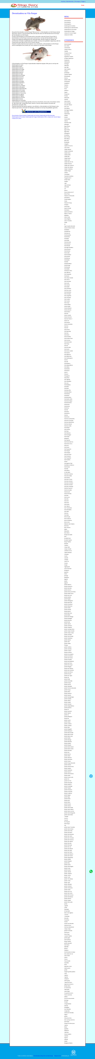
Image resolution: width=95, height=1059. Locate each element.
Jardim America (67, 590)
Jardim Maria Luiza (68, 736)
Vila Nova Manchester (69, 422)
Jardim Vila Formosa (68, 895)
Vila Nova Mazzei (68, 424)
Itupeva (66, 1037)
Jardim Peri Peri (67, 780)
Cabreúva (66, 1032)
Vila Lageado (67, 379)
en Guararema (67, 987)
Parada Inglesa (67, 199)
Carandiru (66, 554)
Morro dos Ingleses (68, 912)
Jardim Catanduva (68, 638)
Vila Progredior (67, 458)
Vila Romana (67, 466)
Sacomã (66, 820)
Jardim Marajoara (68, 730)
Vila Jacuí (66, 374)
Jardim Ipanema (67, 707)
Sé (64, 224)
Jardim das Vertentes (69, 670)
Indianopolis (67, 62)
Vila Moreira (67, 406)
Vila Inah (66, 361)
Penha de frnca (67, 925)
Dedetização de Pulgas (31, 117)
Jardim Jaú (66, 718)
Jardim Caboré (67, 623)
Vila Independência (68, 365)
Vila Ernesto (67, 329)
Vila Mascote (67, 233)
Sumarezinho (67, 119)
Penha (65, 201)
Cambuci (66, 545)
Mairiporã (66, 1030)
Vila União (66, 511)
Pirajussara (66, 94)
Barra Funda (67, 136)
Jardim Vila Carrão (68, 893)
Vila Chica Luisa (67, 290)
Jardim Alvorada (67, 588)
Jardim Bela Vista (68, 613)
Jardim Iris (66, 709)
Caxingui (66, 559)
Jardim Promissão (68, 791)
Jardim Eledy (67, 679)
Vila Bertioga (67, 265)
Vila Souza (66, 502)
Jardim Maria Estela (68, 734)
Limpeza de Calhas (16, 118)
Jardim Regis (67, 797)
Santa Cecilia (67, 217)
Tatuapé (66, 816)
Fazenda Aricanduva (68, 176)
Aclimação (66, 124)
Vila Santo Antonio (68, 481)
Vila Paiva (66, 431)
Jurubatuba (66, 72)
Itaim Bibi (66, 67)
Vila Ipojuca (66, 370)
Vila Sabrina (66, 470)
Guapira (66, 181)
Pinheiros (66, 90)
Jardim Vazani (67, 889)
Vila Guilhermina (67, 356)
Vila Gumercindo (68, 342)
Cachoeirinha (67, 47)
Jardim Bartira (67, 611)
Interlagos (66, 63)
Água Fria (66, 128)
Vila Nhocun (67, 413)
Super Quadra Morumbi (69, 226)
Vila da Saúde (67, 306)
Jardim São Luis (67, 846)
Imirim (65, 573)
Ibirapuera (66, 570)
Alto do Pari (67, 522)
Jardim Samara (67, 805)
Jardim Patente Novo (69, 766)
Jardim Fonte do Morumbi (70, 688)
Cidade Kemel (67, 158)
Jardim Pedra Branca (69, 773)
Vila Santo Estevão (68, 484)
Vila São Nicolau (67, 493)
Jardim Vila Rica (67, 898)
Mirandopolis (67, 76)
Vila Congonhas (67, 295)
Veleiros (66, 120)
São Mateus (67, 108)
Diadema (66, 950)
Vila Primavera (67, 456)
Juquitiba (66, 1028)
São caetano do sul (68, 953)
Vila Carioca (66, 279)
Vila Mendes (67, 368)
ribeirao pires (67, 968)
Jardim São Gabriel (68, 841)
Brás (65, 536)
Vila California (67, 272)
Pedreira (66, 85)
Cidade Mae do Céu (68, 161)
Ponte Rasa (66, 206)
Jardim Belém (67, 615)
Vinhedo (66, 1039)
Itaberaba (66, 65)
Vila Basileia (66, 260)
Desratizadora (15, 115)
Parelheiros (66, 83)
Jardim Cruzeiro (67, 650)
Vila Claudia (66, 286)
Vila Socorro (67, 497)
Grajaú (65, 565)
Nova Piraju (66, 934)
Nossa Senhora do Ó (69, 192)
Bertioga (66, 1000)
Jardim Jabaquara (68, 716)
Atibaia (65, 996)
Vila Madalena (67, 384)
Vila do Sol (66, 320)
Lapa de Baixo (67, 185)
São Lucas (66, 106)
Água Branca (67, 126)
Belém (65, 529)
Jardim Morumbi (68, 750)
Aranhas (63, 1)
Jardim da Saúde (68, 659)
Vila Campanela (67, 274)
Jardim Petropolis (68, 782)
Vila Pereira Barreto (68, 442)
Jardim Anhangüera (68, 600)
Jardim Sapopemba (68, 857)
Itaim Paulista (67, 69)
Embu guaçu (67, 980)
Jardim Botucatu (68, 620)
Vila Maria (66, 388)
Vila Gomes (66, 349)
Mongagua (66, 1007)
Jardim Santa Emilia (68, 807)
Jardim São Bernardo (69, 834)
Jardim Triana (67, 880)
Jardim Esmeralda (68, 681)
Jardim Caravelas (68, 634)
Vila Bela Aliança (67, 263)
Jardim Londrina (67, 723)
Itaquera (66, 70)
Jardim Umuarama (68, 887)
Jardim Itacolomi (68, 711)
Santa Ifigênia (67, 219)
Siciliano (66, 115)
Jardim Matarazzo (68, 606)
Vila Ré (65, 461)
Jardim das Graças (68, 664)
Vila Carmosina (67, 281)
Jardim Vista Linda (68, 902)
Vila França (66, 343)
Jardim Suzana (67, 870)
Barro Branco (67, 527)
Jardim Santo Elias (68, 830)
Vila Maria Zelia (67, 122)
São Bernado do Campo (69, 952)
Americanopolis (67, 44)
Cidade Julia (66, 156)
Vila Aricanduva (67, 254)
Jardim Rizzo (67, 800)
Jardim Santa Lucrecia (69, 811)
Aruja (65, 964)
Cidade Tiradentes (68, 169)
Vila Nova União (67, 425)
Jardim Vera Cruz (68, 891)
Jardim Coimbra (67, 647)
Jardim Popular (67, 788)
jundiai (65, 969)
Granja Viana (67, 179)
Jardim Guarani (67, 695)
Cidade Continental (68, 151)
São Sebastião (67, 1009)
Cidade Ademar (67, 149)
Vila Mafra (66, 386)
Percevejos (77, 1)
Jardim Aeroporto (68, 586)
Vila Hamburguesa (68, 358)
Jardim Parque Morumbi (69, 763)
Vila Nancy (66, 411)
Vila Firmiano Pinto (68, 338)
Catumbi (66, 557)
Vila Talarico (67, 506)
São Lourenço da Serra (69, 1019)
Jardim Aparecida (68, 602)
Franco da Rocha (68, 994)
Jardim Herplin (67, 702)
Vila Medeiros (67, 363)
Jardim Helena (67, 700)
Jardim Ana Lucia (68, 595)
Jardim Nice (66, 752)
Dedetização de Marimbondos (47, 115)
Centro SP (66, 561)
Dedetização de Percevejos (18, 117)
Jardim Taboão (67, 871)
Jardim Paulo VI (67, 772)
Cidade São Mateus (68, 167)
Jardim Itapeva (67, 713)
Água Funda (67, 129)
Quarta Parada (67, 208)
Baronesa (66, 525)
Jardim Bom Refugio (68, 616)
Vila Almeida (67, 236)
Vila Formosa (67, 340)
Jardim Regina (67, 795)
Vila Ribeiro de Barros (69, 465)
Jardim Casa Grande (68, 636)
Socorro (66, 818)
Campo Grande (67, 549)
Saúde (65, 222)
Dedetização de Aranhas (33, 115)
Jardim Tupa (67, 882)
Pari (65, 825)
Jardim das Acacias (68, 657)
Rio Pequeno (67, 821)
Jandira (65, 1016)
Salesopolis (66, 989)
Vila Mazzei (66, 276)
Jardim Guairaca (67, 693)
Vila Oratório (67, 429)
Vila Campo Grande (68, 277)
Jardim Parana (67, 761)
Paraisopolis (67, 81)
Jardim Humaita (67, 704)
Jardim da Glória (68, 652)
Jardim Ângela (67, 598)
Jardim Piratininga (68, 786)
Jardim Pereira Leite (68, 777)
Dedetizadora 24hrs (42, 117)
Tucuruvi (66, 914)
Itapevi (65, 1014)
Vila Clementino (67, 292)
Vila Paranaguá (67, 434)
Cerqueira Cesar (68, 53)
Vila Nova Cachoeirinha (69, 418)
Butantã (66, 543)
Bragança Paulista (68, 1043)
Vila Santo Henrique (68, 486)
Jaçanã (65, 581)
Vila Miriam (66, 395)
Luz (65, 188)
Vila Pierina (66, 447)
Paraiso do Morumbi (69, 923)
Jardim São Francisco (69, 839)
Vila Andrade (67, 245)
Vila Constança (67, 297)
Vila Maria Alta (67, 390)
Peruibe (66, 1002)
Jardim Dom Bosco (68, 672)
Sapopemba (67, 113)
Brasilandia (66, 142)
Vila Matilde (66, 269)
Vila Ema (66, 326)
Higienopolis (67, 566)
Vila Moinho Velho (68, 399)
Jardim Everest (67, 684)
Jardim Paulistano (68, 770)
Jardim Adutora (67, 584)
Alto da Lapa (67, 516)
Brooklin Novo (67, 538)
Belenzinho (66, 531)
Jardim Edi (66, 677)
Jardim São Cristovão (69, 838)
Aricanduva (66, 135)
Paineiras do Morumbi (69, 195)
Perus (65, 88)
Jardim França (67, 689)
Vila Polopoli (67, 450)
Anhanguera (67, 133)
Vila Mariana (67, 393)
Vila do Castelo (67, 315)
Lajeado (66, 905)
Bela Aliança (67, 138)
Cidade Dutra (67, 153)
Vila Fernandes (67, 336)
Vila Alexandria (67, 235)
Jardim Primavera (68, 789)
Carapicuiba (67, 1011)
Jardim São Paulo (68, 850)
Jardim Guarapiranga (69, 697)
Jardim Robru (67, 802)
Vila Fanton (66, 335)
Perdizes (66, 87)
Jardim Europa (67, 682)
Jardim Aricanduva (68, 604)
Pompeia (66, 204)
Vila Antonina (67, 251)
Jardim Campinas (68, 627)
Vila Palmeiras (67, 433)
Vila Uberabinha (67, 509)
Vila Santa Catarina (68, 474)
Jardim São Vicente (68, 855)
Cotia (65, 973)
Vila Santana (67, 477)
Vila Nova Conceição (68, 420)
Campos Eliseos (67, 49)
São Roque (66, 1021)
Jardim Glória (67, 691)
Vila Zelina (66, 515)
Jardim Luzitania (67, 725)
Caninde (66, 51)
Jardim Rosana (67, 804)
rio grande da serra (68, 993)
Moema (66, 78)
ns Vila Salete (67, 472)
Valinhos (66, 975)
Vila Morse (66, 408)
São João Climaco (68, 104)
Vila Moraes (67, 404)
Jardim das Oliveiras (68, 668)
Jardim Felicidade (68, 686)
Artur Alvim (66, 45)
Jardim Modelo (67, 743)
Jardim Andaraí (67, 597)
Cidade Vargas (67, 170)
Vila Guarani (67, 352)
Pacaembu (66, 920)
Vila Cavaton (67, 285)
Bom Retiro (66, 532)
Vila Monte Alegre (68, 401)
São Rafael (66, 112)
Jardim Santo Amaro (68, 829)
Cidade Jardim (67, 154)
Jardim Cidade (67, 643)
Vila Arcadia (66, 252)
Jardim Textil (67, 877)
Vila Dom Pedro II (68, 318)
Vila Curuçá (66, 302)
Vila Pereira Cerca (68, 443)
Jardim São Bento (68, 832)
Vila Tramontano (68, 507)
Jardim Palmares (68, 757)
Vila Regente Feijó (68, 463)
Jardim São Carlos (68, 836)
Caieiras (66, 1025)
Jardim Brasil (67, 622)
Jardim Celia (67, 641)
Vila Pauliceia (67, 440)
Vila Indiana (66, 367)
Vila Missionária (67, 397)
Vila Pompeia (67, 452)
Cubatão (66, 1035)
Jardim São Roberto (68, 854)
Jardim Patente (67, 764)
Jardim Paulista (67, 768)
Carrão (65, 556)
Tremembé (66, 916)
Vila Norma (66, 417)
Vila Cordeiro (67, 299)
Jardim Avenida (67, 609)
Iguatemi (66, 572)
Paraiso (66, 921)
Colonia (66, 172)
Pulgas (83, 1)
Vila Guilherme (67, 354)
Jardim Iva (66, 714)
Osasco (66, 959)
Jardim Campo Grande (69, 631)
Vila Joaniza (66, 377)
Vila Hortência (67, 939)
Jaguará (66, 579)
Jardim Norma (67, 754)
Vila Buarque (67, 267)
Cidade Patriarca (68, 163)
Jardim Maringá (67, 739)
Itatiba (65, 1041)
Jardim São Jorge (68, 845)
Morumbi (66, 918)
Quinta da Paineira (68, 211)
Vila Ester (66, 333)
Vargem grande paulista (69, 971)
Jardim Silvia (67, 863)
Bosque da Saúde (68, 534)
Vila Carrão (66, 283)
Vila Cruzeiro (67, 301)
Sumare (66, 117)
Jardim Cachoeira (68, 625)
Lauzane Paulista (68, 74)
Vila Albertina (67, 231)
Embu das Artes (68, 1018)
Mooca (65, 190)
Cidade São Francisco (69, 165)
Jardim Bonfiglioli (68, 618)
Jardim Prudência (68, 793)
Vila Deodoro (67, 311)
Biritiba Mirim (67, 986)
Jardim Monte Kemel (68, 747)
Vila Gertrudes (67, 347)
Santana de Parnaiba (69, 1012)
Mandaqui (66, 909)
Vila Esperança (67, 331)
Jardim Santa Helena (68, 809)
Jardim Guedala (67, 698)
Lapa (65, 183)
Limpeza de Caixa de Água (53, 117)
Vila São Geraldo (68, 490)
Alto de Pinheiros (68, 520)
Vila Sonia (66, 500)
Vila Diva (66, 313)
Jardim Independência (69, 706)
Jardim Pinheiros (68, 784)
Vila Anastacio (67, 244)
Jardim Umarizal (67, 886)
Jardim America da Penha (70, 591)
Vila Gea (66, 345)
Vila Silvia (66, 495)
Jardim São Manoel (68, 848)
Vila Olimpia (66, 427)
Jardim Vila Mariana (68, 896)
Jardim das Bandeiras (69, 661)
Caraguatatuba (67, 1003)
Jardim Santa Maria (68, 814)
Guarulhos (66, 962)
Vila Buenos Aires (68, 270)
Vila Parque (66, 436)
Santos (65, 957)
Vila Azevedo (67, 256)
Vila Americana (67, 242)
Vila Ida (66, 359)
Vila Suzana (66, 504)
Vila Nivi (66, 415)
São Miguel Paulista (68, 110)
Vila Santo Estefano (68, 483)
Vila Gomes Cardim (68, 351)
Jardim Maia (67, 727)
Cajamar (66, 977)
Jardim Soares (67, 864)
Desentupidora (23, 115)
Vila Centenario (67, 288)
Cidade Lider (67, 160)
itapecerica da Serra (68, 984)
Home (82, 5)
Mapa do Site (57, 1056)
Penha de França (68, 202)
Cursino (66, 563)
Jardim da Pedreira (68, 656)
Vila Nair (66, 409)
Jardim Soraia (67, 868)
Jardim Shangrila (68, 861)
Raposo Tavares (68, 213)
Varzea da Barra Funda (69, 227)
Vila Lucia (66, 383)
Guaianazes (66, 60)
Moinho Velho (67, 79)
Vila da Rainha (67, 304)
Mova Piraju (67, 194)
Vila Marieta (67, 197)
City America (67, 54)
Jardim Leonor (67, 720)
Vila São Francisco (68, 488)
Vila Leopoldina (67, 381)
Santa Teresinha (68, 220)
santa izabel (67, 991)
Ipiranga (66, 575)
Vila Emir (66, 327)
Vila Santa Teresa (68, 479)
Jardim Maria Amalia (68, 732)
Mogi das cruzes (68, 966)
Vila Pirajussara (67, 449)
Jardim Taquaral (68, 873)
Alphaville (66, 946)
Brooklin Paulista (68, 540)
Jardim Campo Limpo (69, 632)
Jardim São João (67, 843)
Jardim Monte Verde (68, 748)
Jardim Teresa (67, 875)
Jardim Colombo (68, 648)
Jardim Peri (66, 779)
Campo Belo (67, 547)
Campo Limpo (67, 928)
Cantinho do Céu (68, 550)
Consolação (66, 174)
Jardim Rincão (67, 798)
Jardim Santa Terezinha (69, 827)
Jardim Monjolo (67, 745)
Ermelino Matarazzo (68, 58)
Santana (66, 99)
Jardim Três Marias (68, 879)
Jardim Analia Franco (68, 593)
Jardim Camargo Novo (69, 629)
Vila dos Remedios (68, 324)
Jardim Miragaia (67, 666)
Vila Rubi (66, 468)
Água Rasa (66, 131)
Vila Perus (66, 445)
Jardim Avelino (67, 607)
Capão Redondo (68, 552)
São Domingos (67, 103)
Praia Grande (67, 961)
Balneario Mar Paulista (69, 524)
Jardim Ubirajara (68, 884)
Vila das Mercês (67, 310)
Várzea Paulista (67, 1034)
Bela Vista (66, 140)
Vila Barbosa (67, 258)
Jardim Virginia (67, 900)
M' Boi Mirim (67, 911)
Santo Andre (67, 955)
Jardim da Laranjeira (68, 654)
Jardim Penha (67, 775)
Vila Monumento (68, 402)
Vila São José (67, 491)
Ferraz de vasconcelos (69, 998)
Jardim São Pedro (68, 852)
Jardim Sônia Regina (68, 866)
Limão (65, 907)
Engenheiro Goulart (68, 56)
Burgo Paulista (67, 541)
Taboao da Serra (68, 982)
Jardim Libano (67, 722)
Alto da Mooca (67, 518)
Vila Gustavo (67, 322)
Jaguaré (66, 582)
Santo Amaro (67, 101)
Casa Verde (66, 147)
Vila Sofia (66, 499)
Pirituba (66, 95)
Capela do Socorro (68, 145)
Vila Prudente (67, 459)
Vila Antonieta (67, 249)
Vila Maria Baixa (67, 392)
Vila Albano (66, 229)
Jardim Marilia (67, 738)
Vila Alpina (66, 238)
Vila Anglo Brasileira (68, 247)
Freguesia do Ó (67, 178)
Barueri (66, 948)
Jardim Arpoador (68, 943)
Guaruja (66, 1005)
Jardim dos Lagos (68, 675)
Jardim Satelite (67, 859)
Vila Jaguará (67, 376)
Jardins (65, 904)
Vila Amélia (66, 240)
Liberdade (66, 186)
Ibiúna (65, 1027)
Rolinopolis (66, 97)
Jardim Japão (67, 937)
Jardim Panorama (68, 759)
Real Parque (67, 823)
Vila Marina (66, 210)
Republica (66, 215)
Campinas (66, 978)
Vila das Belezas (67, 308)
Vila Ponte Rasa (67, 454)
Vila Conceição (67, 293)
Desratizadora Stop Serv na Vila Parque (43, 1056)
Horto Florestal (67, 568)
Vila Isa (65, 372)
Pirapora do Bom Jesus (69, 1023)
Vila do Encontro (68, 317)
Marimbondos (70, 1)
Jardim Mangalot (68, 729)
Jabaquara (66, 438)
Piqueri (65, 92)
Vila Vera (66, 513)
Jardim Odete (67, 755)
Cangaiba (66, 144)
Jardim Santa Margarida (69, 813)
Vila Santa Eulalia (68, 475)
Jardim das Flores (68, 663)
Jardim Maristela (68, 741)
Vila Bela (66, 261)
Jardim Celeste (67, 640)
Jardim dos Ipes (67, 673)
